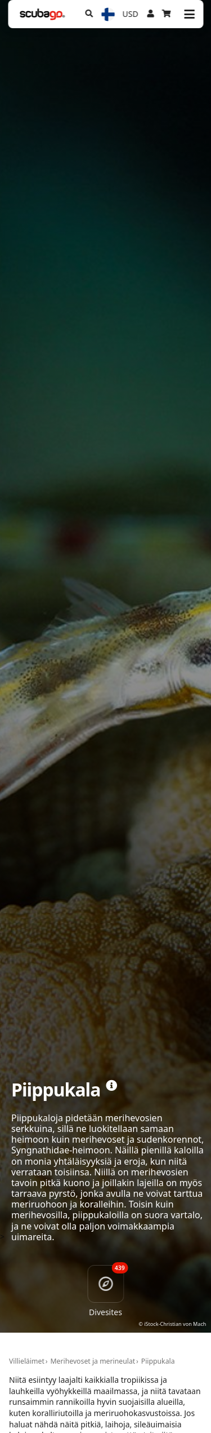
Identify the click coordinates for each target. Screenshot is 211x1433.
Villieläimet (26, 1361)
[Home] (42, 14)
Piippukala (158, 1361)
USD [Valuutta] (130, 13)
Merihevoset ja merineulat (92, 1361)
